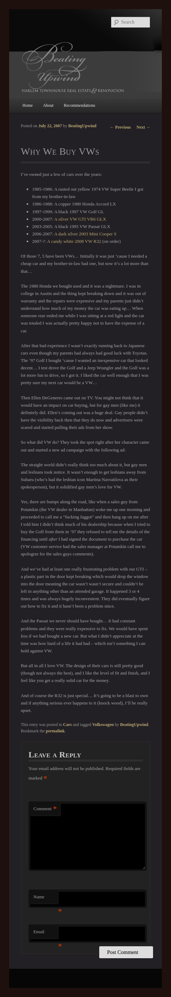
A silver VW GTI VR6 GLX (80, 219)
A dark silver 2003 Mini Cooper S (85, 233)
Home (28, 105)
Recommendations (79, 105)
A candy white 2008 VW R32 (74, 241)
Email (45, 933)
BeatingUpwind (82, 125)
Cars (67, 724)
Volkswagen (103, 724)
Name (45, 899)
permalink (55, 730)
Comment (45, 809)
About (48, 105)
